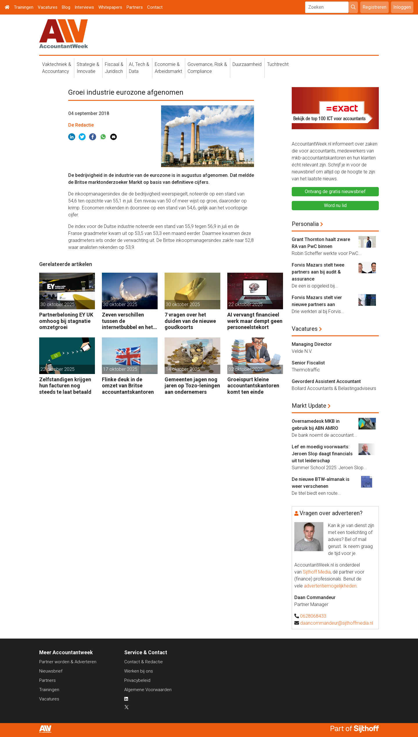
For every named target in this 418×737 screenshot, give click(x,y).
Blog (66, 7)
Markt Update (309, 405)
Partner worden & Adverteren (67, 661)
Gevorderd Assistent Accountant (326, 381)
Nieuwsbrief (50, 671)
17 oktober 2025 (120, 369)
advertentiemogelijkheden (330, 586)
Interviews (84, 7)
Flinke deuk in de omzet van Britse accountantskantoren (128, 385)
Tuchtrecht (278, 64)
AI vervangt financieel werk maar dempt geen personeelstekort (254, 321)
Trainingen (23, 7)
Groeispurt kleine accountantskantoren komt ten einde (253, 385)
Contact (155, 7)
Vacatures (47, 7)
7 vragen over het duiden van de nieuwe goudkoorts (190, 321)
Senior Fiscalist (308, 363)
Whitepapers (110, 7)
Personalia (305, 223)
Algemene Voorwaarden (148, 689)
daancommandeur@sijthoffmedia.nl (336, 623)
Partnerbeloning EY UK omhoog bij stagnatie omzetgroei (66, 321)
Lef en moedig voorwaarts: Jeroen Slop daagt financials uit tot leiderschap (322, 453)
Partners (135, 7)
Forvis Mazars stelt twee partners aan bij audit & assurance (318, 272)
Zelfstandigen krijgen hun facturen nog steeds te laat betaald (65, 385)
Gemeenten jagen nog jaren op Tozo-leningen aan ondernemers (192, 385)
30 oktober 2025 (57, 304)
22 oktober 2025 (245, 304)
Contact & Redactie (143, 661)
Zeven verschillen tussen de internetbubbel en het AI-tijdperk (127, 321)
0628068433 (313, 616)
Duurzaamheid (247, 64)
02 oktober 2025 (245, 369)
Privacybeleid (137, 680)
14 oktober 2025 (183, 369)
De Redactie (81, 125)
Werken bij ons (138, 671)
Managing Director (312, 344)
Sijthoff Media (317, 572)
